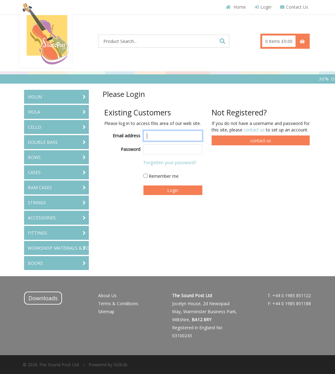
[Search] (222, 41)
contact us (255, 130)
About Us (107, 295)
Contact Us (294, 7)
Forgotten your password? (169, 162)
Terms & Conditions (118, 303)
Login (262, 7)
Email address (126, 136)
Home (236, 7)
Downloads (43, 298)
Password (130, 149)
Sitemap (106, 311)
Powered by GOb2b (107, 365)
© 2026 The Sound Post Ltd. (51, 365)
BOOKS (35, 263)
